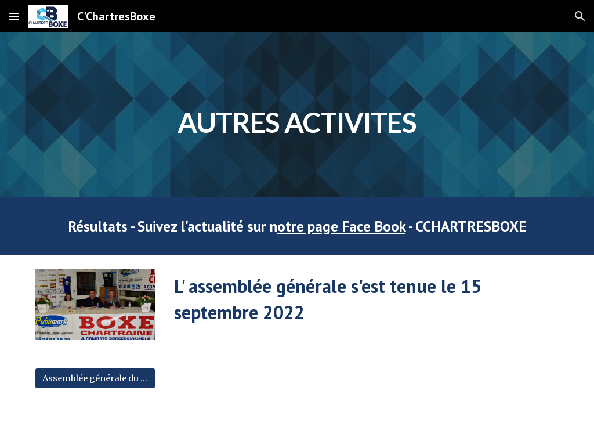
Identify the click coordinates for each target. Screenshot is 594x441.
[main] (297, 114)
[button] (14, 16)
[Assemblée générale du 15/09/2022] (95, 378)
